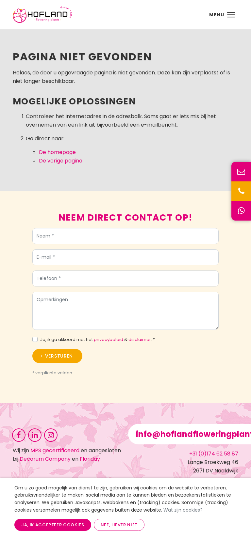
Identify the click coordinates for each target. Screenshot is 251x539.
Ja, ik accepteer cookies (52, 525)
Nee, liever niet (119, 525)
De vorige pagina (60, 160)
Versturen (59, 357)
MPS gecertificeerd (54, 450)
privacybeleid (108, 341)
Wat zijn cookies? (183, 510)
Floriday (90, 459)
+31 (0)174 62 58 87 (213, 453)
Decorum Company (45, 459)
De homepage (57, 152)
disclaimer (139, 341)
